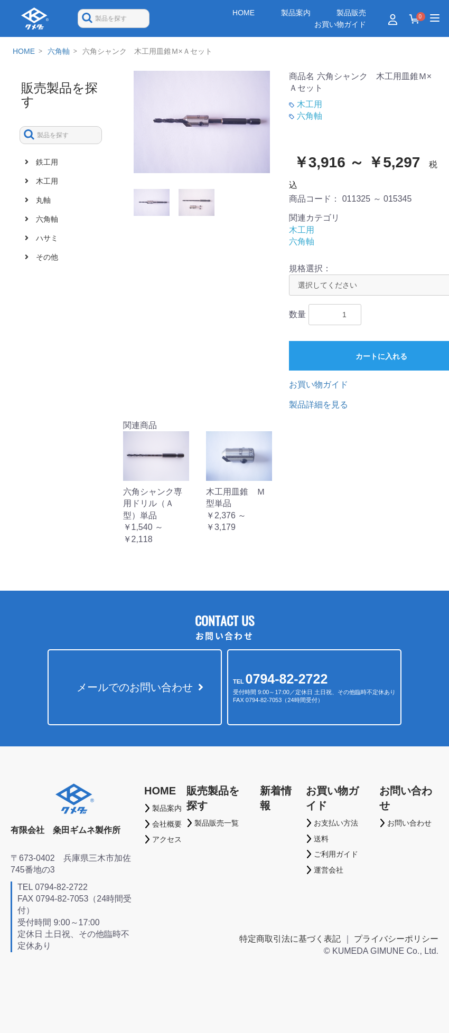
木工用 (46, 181)
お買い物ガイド (318, 384)
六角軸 (59, 51)
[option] (202, 122)
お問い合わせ (405, 798)
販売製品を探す (212, 798)
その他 (46, 257)
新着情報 (276, 798)
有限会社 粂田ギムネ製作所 (65, 830)
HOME (24, 51)
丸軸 (42, 200)
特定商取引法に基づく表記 (290, 938)
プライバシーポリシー (396, 938)
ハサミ (46, 238)
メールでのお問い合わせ (135, 687)
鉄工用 (46, 162)
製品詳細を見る (318, 404)
